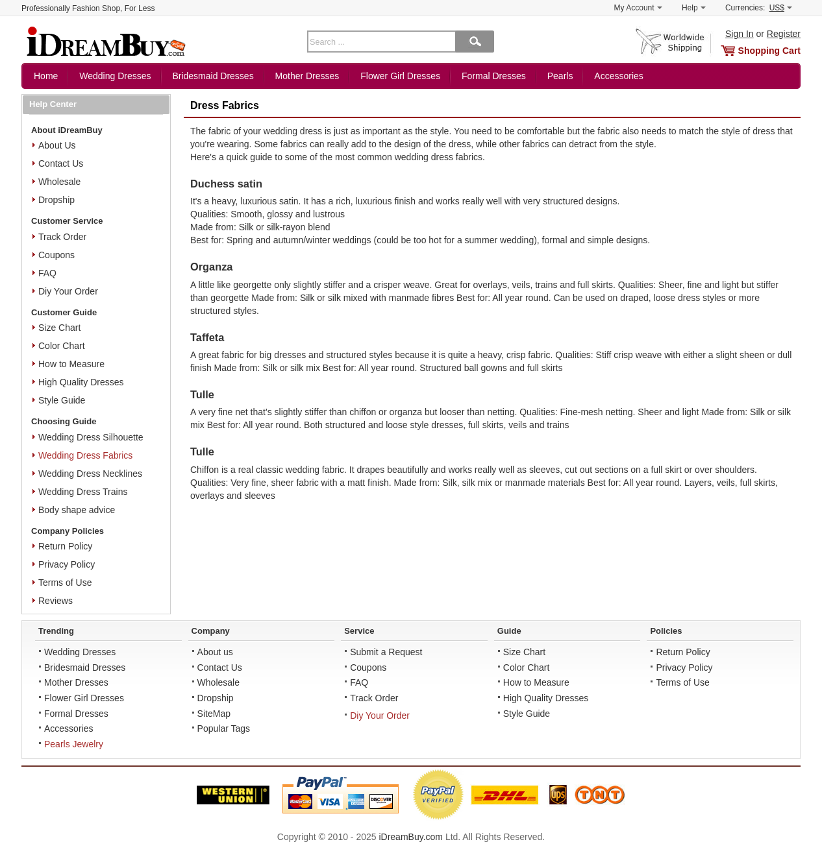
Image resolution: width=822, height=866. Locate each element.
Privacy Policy (66, 564)
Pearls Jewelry (73, 744)
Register (784, 34)
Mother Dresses (307, 76)
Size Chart (59, 327)
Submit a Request (386, 652)
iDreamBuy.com (411, 837)
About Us (57, 145)
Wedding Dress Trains (82, 492)
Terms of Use (65, 582)
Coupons (56, 255)
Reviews (55, 600)
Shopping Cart (769, 50)
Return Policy (65, 546)
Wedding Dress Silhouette (90, 437)
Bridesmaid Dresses (212, 76)
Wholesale (59, 181)
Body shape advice (76, 510)
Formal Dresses (494, 76)
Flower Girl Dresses (400, 76)
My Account (638, 7)
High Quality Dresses (81, 382)
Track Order (62, 237)
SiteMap (213, 713)
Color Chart (61, 346)
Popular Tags (223, 728)
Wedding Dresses (115, 76)
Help (694, 7)
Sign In (739, 34)
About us (215, 652)
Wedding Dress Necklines (90, 473)
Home (46, 76)
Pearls (560, 76)
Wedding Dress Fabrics (85, 455)
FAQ (47, 273)
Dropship (56, 200)
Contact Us (60, 163)
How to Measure (71, 364)
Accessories (618, 76)
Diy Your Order (68, 291)
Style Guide (61, 400)
